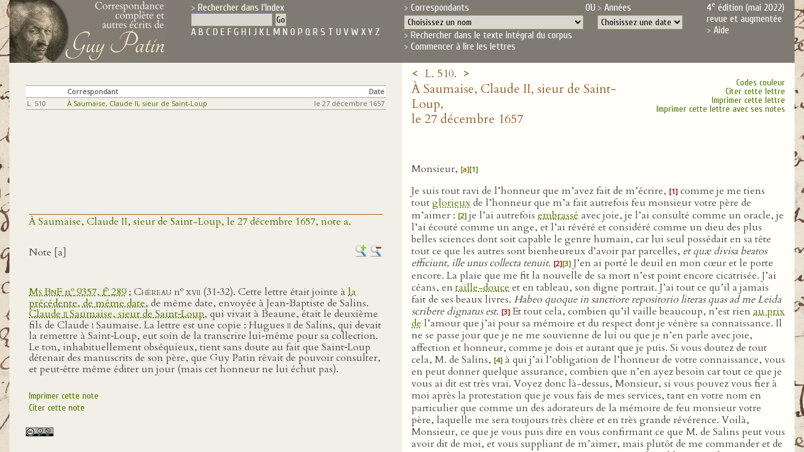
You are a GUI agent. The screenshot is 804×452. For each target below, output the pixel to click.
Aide (721, 30)
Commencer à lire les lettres (463, 46)
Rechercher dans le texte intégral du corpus (491, 35)
